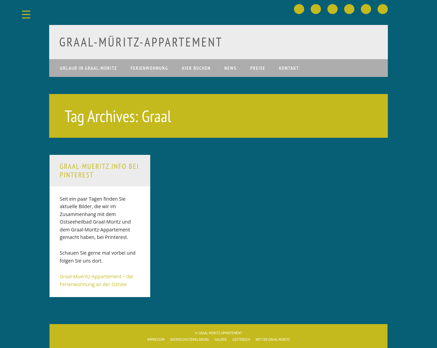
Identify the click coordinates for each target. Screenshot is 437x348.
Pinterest (332, 9)
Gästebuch (241, 339)
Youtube (349, 9)
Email (383, 9)
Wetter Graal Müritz (272, 339)
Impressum (156, 339)
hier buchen (196, 68)
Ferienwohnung (149, 68)
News (230, 68)
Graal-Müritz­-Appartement (141, 42)
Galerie (221, 339)
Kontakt (289, 68)
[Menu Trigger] (26, 14)
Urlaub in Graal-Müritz (88, 68)
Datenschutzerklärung (189, 339)
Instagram (366, 9)
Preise (257, 68)
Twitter (316, 9)
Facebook (299, 9)
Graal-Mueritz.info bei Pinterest (99, 170)
